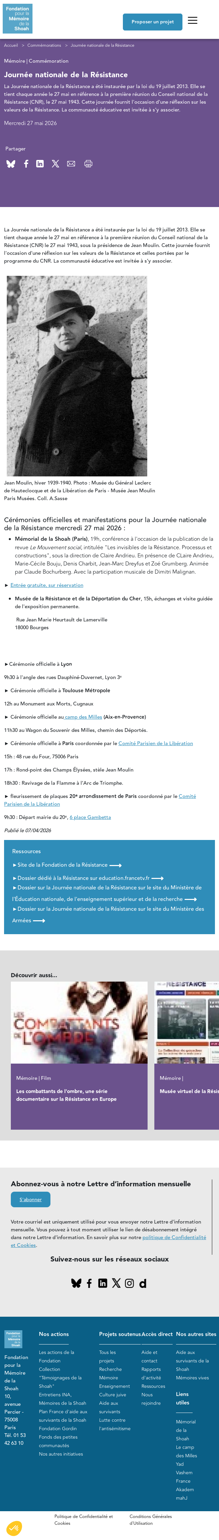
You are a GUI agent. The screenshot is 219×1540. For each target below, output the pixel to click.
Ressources (153, 1386)
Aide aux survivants (109, 1407)
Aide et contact (149, 1356)
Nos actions (54, 1335)
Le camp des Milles (186, 1451)
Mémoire (108, 1377)
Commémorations (44, 45)
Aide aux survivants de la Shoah (192, 1361)
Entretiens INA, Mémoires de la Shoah (62, 1399)
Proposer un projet (153, 22)
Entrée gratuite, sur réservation (46, 586)
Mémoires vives (192, 1377)
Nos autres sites (196, 1335)
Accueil (11, 45)
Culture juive (112, 1394)
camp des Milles (83, 717)
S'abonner (31, 1200)
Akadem (185, 1489)
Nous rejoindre (151, 1399)
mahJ (182, 1498)
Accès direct (157, 1335)
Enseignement (114, 1386)
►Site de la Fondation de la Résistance (67, 865)
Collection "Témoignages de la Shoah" (60, 1378)
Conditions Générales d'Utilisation (151, 1520)
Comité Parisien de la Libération (155, 744)
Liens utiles (182, 1398)
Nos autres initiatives (61, 1454)
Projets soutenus (120, 1335)
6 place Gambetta (90, 818)
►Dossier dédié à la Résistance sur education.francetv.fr (87, 878)
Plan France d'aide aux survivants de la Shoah (63, 1416)
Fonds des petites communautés (58, 1441)
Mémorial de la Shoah (186, 1430)
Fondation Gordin (58, 1428)
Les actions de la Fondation (56, 1356)
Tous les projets (107, 1356)
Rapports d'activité (151, 1373)
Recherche (110, 1369)
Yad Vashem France (184, 1473)
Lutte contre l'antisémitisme (115, 1424)
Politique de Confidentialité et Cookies (83, 1520)
